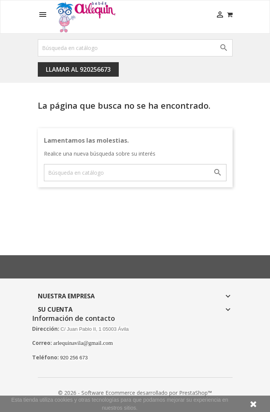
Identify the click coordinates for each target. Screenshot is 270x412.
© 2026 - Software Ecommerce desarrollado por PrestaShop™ (135, 392)
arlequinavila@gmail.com (83, 343)
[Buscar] (135, 47)
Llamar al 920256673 (78, 69)
